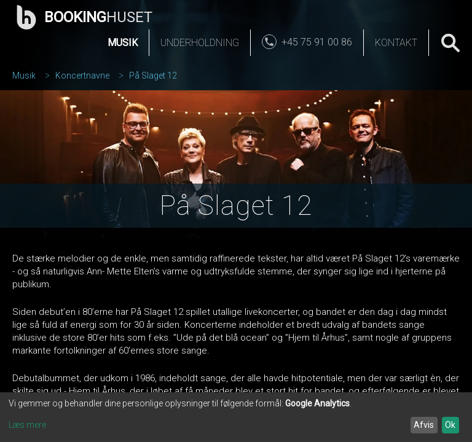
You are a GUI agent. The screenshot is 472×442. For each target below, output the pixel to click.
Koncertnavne (82, 75)
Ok (450, 425)
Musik (123, 42)
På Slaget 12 (153, 75)
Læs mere (27, 425)
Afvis (424, 425)
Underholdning (199, 42)
